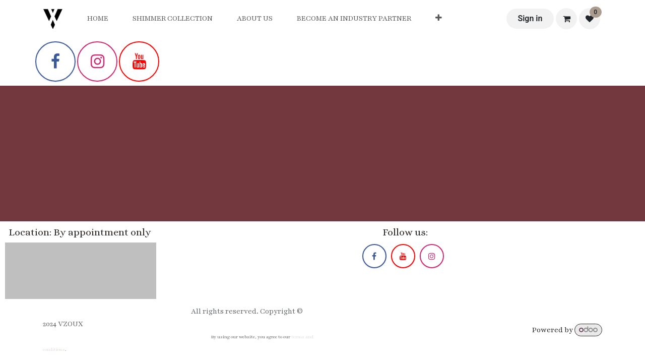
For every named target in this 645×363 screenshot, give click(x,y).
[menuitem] (97, 19)
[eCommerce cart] (566, 18)
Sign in (530, 18)
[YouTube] (139, 61)
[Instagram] (97, 61)
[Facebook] (55, 61)
